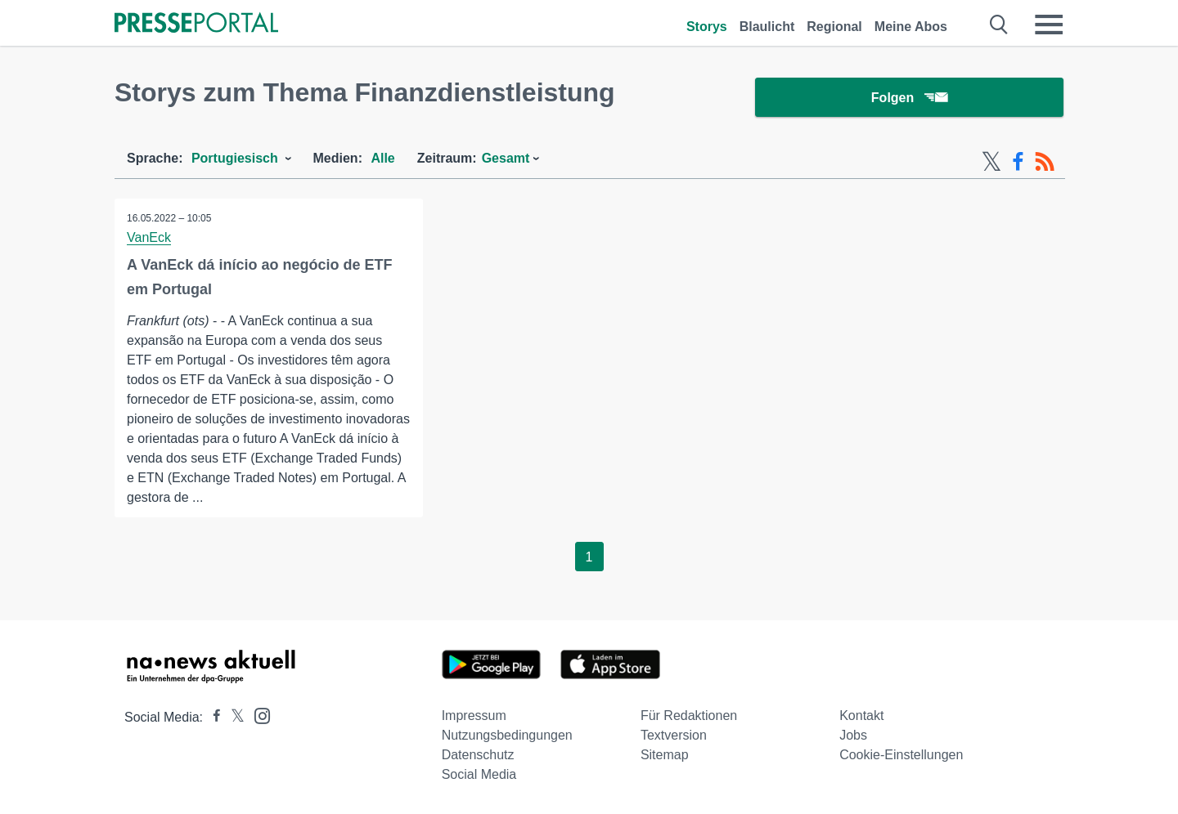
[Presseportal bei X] (233, 717)
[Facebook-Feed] (1018, 162)
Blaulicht (767, 27)
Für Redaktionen (689, 715)
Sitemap (665, 755)
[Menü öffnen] (1048, 24)
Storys (706, 27)
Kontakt (861, 715)
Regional (834, 27)
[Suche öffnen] (999, 24)
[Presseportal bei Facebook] (212, 717)
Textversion (674, 735)
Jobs (853, 735)
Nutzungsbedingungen (507, 735)
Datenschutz (478, 755)
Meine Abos (911, 27)
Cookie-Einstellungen (901, 755)
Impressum (474, 715)
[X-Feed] (991, 162)
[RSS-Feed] (1044, 162)
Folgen (909, 98)
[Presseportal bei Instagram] (257, 715)
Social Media (479, 774)
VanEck (149, 237)
